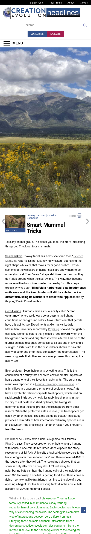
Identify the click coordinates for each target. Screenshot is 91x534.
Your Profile (55, 3)
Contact (84, 3)
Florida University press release (54, 384)
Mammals (11, 231)
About (70, 3)
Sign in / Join (36, 3)
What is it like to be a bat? (25, 498)
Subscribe (37, 34)
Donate (55, 34)
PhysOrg (53, 329)
